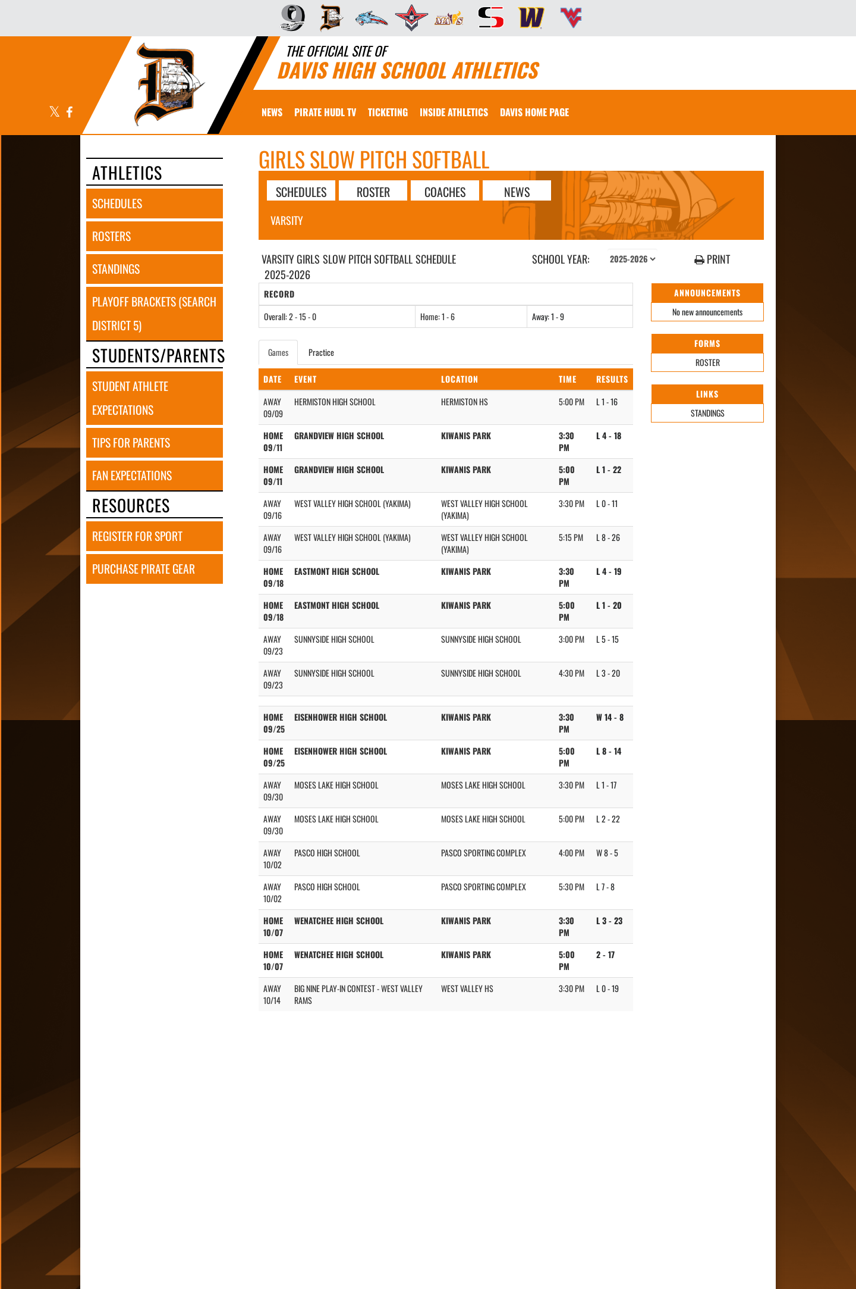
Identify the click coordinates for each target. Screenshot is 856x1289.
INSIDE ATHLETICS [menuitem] (454, 112)
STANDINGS (708, 412)
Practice (321, 352)
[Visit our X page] (55, 113)
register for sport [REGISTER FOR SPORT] (137, 536)
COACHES (444, 191)
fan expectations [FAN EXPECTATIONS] (132, 475)
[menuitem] (289, 18)
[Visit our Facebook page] (69, 113)
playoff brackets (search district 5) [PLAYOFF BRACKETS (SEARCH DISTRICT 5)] (154, 313)
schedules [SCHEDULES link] (117, 203)
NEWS (517, 191)
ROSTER (373, 191)
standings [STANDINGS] (116, 268)
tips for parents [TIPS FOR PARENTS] (131, 442)
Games (278, 352)
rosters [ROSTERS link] (111, 236)
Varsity (286, 220)
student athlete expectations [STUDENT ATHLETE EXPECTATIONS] (130, 397)
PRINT (712, 259)
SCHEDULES (301, 191)
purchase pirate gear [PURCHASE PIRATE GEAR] (143, 568)
